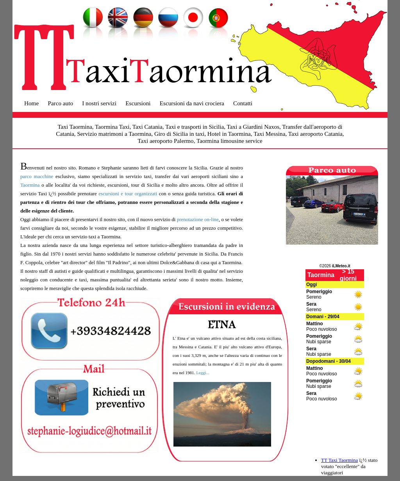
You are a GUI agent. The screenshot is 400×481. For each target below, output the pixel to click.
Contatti (242, 103)
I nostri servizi (99, 103)
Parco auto (60, 103)
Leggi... (202, 372)
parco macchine (36, 176)
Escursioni (137, 103)
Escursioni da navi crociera (192, 103)
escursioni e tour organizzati (127, 193)
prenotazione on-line (198, 219)
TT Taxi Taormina (339, 460)
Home (31, 103)
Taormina (30, 185)
